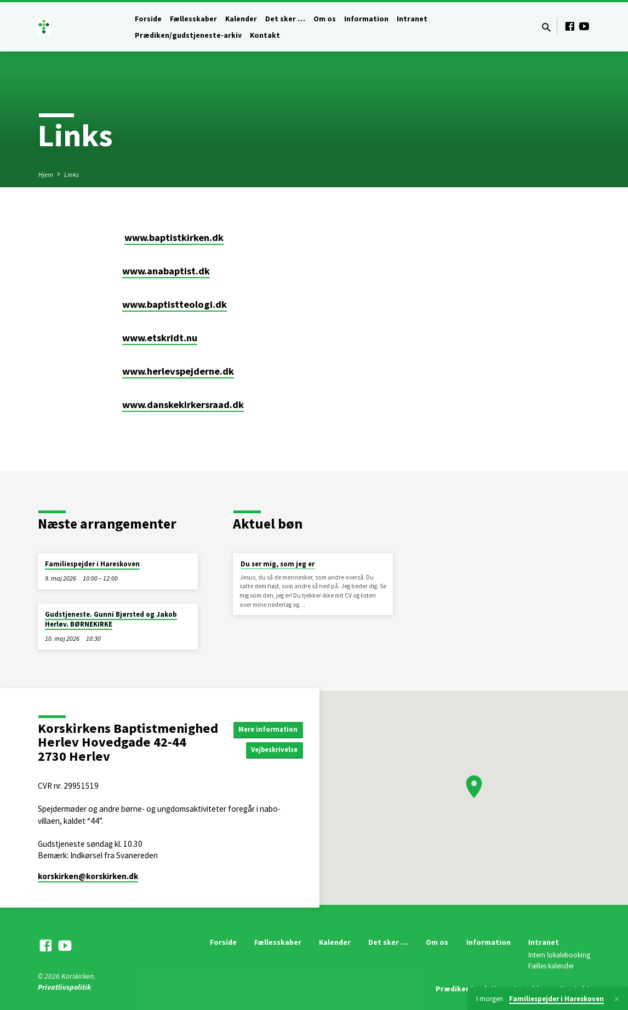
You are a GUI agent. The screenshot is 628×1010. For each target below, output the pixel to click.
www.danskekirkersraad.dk (183, 404)
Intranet (412, 19)
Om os (324, 19)
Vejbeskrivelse (276, 750)
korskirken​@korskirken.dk (88, 876)
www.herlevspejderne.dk (178, 371)
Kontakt (265, 35)
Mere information (271, 728)
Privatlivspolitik (64, 987)
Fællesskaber (193, 19)
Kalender (241, 19)
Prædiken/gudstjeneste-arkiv (188, 35)
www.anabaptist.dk (166, 271)
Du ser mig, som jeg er (278, 564)
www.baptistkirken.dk (174, 237)
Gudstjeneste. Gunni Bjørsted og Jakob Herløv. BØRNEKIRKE (111, 619)
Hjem (45, 174)
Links (71, 174)
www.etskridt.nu (159, 337)
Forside (148, 19)
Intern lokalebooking (559, 955)
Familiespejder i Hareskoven (92, 564)
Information (366, 19)
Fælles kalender (551, 966)
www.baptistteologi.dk (174, 304)
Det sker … (285, 19)
